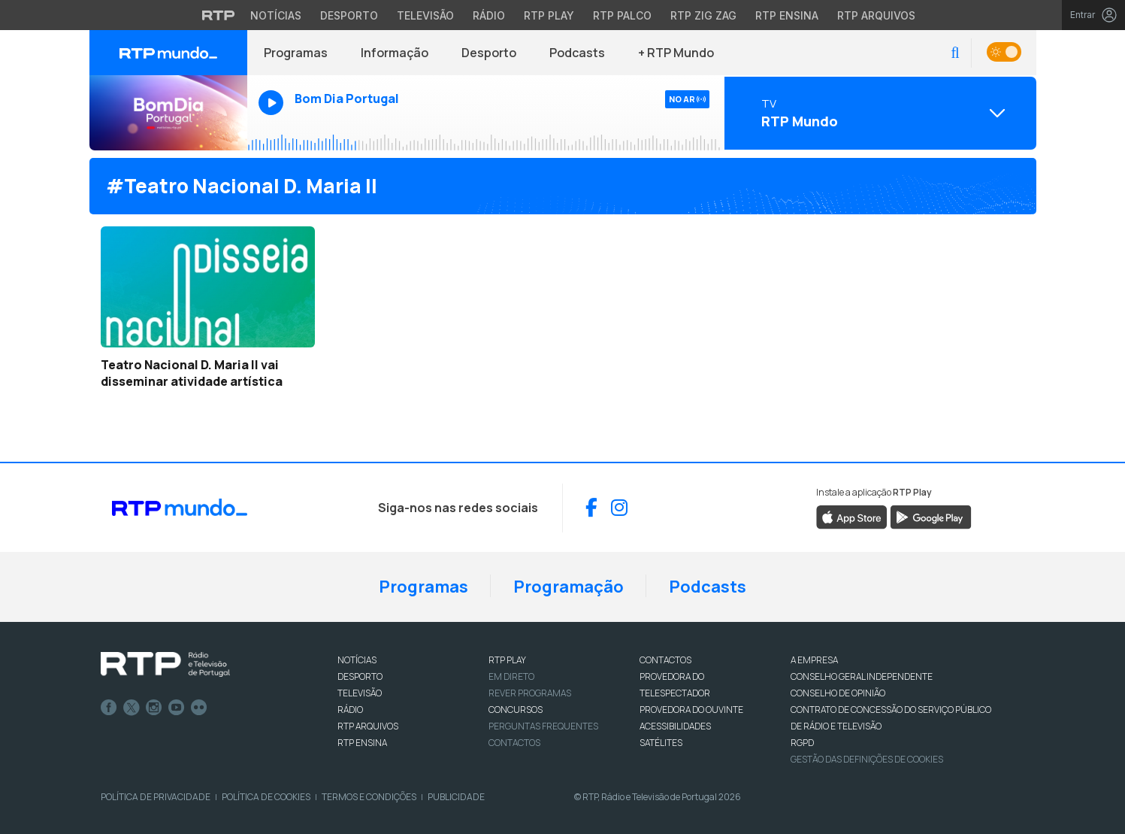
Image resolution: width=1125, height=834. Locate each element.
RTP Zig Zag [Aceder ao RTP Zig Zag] (703, 15)
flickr (199, 707)
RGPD (802, 742)
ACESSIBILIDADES (675, 726)
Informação (394, 52)
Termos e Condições (369, 796)
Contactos (514, 742)
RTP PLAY (507, 660)
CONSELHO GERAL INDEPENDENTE (862, 676)
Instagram (154, 707)
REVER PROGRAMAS (529, 693)
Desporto (488, 52)
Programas (296, 52)
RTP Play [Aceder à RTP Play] (549, 15)
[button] (955, 53)
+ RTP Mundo (676, 52)
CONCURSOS (515, 709)
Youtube (176, 707)
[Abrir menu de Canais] (878, 112)
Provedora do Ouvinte (691, 709)
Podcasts (577, 52)
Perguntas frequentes (543, 726)
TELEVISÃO (359, 693)
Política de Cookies (266, 796)
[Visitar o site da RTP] (218, 15)
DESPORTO (360, 676)
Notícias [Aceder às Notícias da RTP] (275, 15)
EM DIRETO (511, 676)
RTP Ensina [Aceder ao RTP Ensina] (786, 15)
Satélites (661, 742)
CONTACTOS (665, 660)
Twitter (131, 707)
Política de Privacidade (155, 796)
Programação (568, 586)
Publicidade (456, 796)
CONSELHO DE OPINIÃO (838, 693)
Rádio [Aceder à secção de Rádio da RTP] (489, 15)
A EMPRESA (814, 660)
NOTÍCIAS (357, 660)
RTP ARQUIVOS (367, 726)
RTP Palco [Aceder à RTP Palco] (622, 15)
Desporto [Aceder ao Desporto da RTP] (349, 15)
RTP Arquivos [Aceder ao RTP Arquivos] (876, 15)
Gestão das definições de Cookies (867, 759)
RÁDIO (350, 709)
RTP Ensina (362, 742)
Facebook (109, 707)
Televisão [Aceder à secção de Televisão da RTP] (425, 15)
